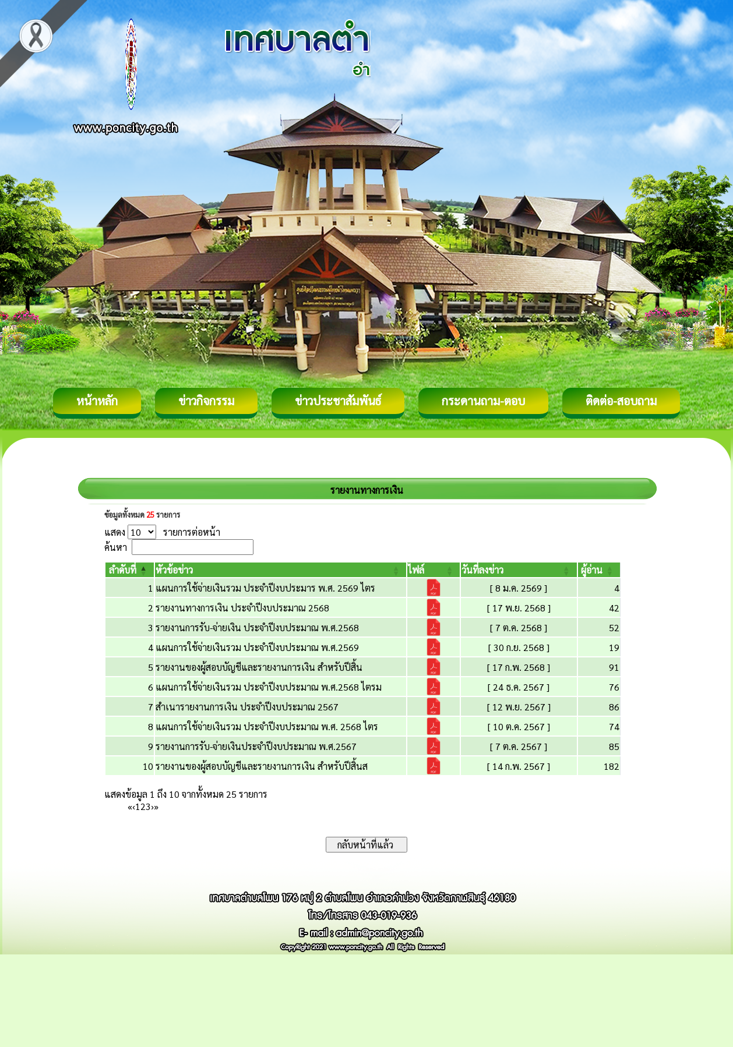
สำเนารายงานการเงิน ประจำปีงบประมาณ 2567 (247, 707)
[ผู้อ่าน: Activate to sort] (599, 570)
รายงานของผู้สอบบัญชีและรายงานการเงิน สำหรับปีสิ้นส (262, 766)
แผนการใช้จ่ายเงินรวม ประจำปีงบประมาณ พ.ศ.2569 (257, 647)
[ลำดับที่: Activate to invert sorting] (129, 570)
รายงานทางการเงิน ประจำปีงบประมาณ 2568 (242, 608)
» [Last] (156, 806)
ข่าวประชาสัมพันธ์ (338, 400)
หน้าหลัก (97, 400)
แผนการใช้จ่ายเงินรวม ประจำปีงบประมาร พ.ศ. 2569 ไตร (265, 588)
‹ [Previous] (133, 806)
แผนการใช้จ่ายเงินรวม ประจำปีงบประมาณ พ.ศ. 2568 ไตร (267, 726)
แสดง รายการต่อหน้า (162, 532)
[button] (122, 570)
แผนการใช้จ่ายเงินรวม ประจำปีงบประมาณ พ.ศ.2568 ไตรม (269, 687)
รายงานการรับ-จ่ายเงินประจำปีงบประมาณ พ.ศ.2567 (256, 746)
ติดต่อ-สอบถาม (621, 400)
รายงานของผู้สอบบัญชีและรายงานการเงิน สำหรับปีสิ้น (259, 667)
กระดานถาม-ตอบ (483, 400)
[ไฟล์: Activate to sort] (433, 570)
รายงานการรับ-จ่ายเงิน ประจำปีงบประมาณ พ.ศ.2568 (257, 627)
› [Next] (152, 806)
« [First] (130, 806)
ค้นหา (115, 547)
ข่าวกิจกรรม (206, 400)
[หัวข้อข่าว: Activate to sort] (281, 570)
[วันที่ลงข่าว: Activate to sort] (518, 570)
